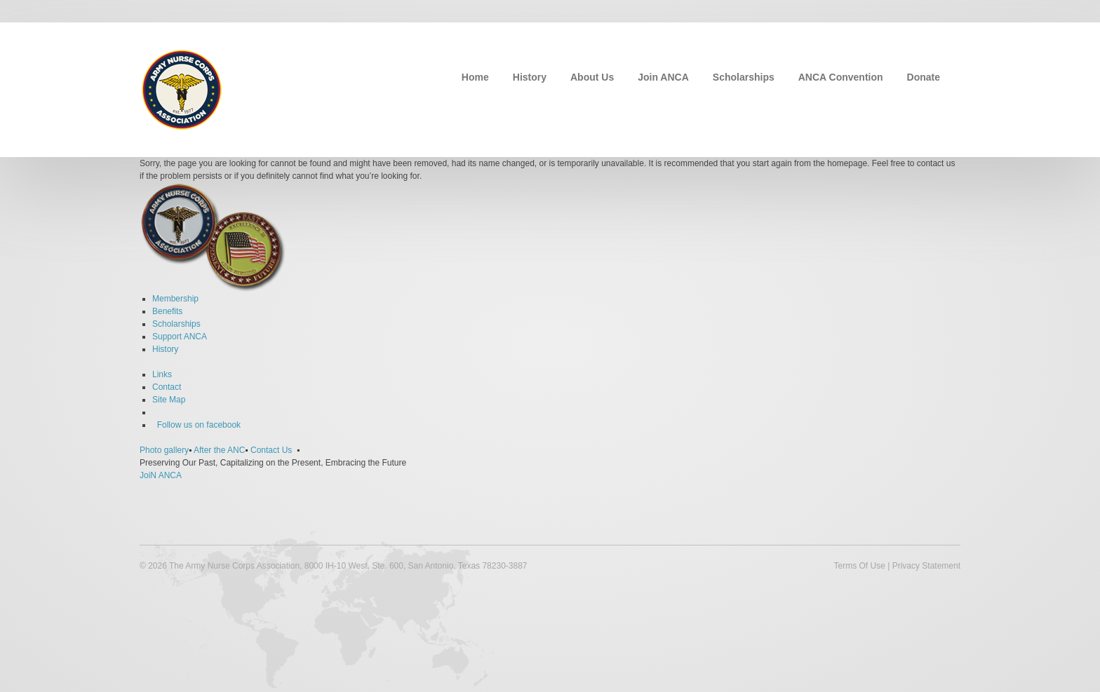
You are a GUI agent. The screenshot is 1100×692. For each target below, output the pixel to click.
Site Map (168, 400)
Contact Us (271, 450)
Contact (166, 387)
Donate (923, 77)
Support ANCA (179, 336)
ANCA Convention (840, 77)
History (529, 77)
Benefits (167, 311)
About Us (592, 77)
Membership (175, 299)
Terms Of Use (859, 566)
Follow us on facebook (196, 425)
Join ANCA (663, 77)
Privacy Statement (926, 566)
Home (475, 77)
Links (162, 374)
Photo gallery (164, 450)
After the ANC (219, 450)
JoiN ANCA (161, 475)
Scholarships (743, 77)
